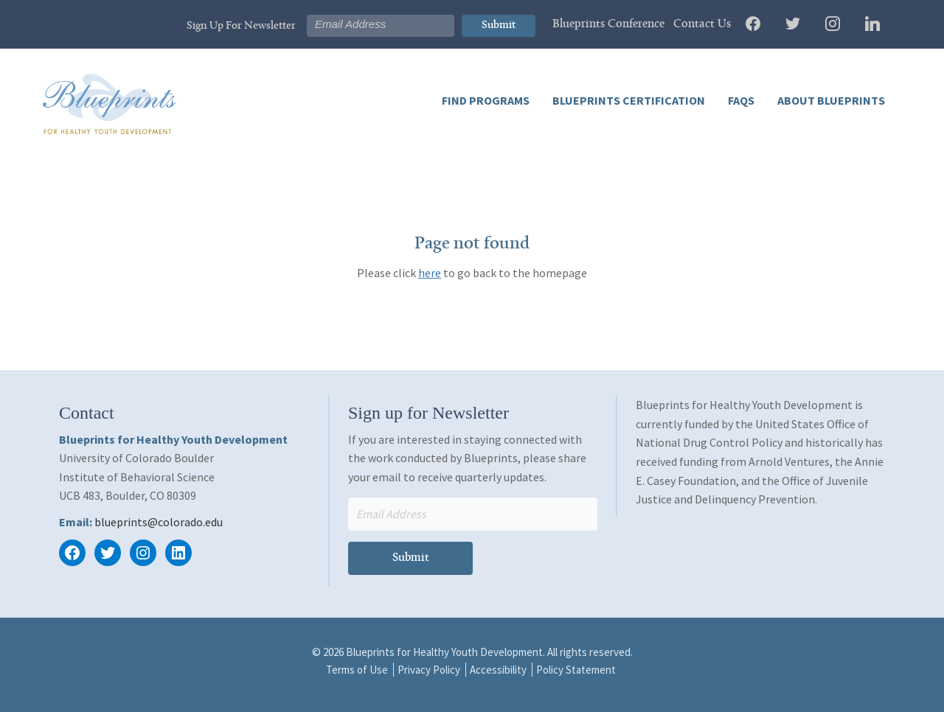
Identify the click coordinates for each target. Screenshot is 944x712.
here (429, 272)
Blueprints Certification (627, 100)
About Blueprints (830, 100)
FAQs (740, 100)
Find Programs (486, 100)
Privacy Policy (429, 670)
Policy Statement (576, 670)
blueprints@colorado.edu (158, 521)
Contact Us (702, 24)
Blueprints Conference (608, 24)
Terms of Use (357, 670)
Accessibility (498, 670)
